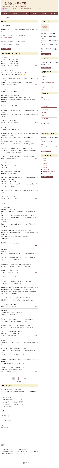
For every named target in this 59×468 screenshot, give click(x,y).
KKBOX (44, 112)
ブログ (34, 13)
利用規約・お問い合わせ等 (49, 171)
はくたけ (3, 84)
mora (43, 129)
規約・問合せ (53, 13)
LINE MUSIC (45, 109)
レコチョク (45, 125)
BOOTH (44, 76)
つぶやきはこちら (46, 67)
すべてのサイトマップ (47, 176)
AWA (43, 115)
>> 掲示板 (44, 13)
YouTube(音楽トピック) (48, 82)
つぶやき (45, 167)
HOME (5, 13)
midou (2, 158)
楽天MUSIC (45, 118)
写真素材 (25, 13)
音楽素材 (15, 13)
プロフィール (46, 169)
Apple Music (45, 106)
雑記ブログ (45, 165)
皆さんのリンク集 (46, 151)
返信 (36, 65)
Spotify (43, 103)
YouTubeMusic (45, 100)
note (43, 79)
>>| (25, 378)
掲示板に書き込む (6, 48)
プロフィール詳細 (46, 54)
